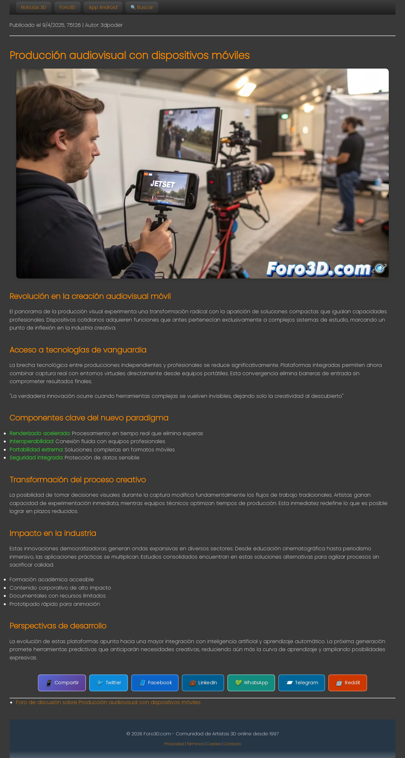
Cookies (214, 744)
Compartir (62, 683)
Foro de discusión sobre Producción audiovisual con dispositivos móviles (108, 702)
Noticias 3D (33, 7)
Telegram (301, 682)
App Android (103, 7)
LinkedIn (203, 682)
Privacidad (174, 744)
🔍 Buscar (142, 7)
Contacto (232, 744)
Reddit (347, 682)
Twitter (108, 682)
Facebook (155, 682)
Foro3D (67, 7)
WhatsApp (251, 682)
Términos (195, 744)
